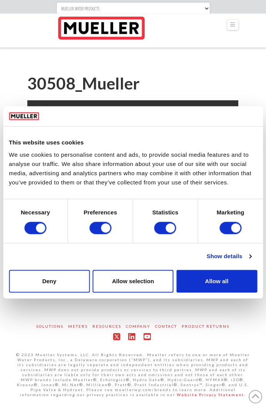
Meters (78, 326)
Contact (166, 326)
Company (138, 326)
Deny (49, 281)
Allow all (217, 281)
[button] (233, 25)
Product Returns (205, 326)
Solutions (50, 326)
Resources (106, 326)
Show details (225, 256)
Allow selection (133, 281)
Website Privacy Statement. (211, 394)
